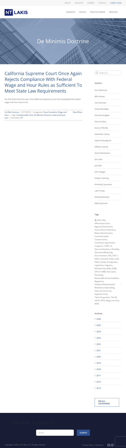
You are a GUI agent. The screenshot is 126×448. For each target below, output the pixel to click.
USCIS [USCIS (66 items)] (97, 300)
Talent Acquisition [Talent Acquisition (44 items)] (102, 297)
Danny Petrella (101, 127)
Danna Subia (100, 121)
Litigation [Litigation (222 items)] (109, 265)
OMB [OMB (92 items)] (103, 271)
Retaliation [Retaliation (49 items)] (99, 287)
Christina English (102, 115)
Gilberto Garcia (101, 146)
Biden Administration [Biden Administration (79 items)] (104, 233)
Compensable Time (25, 115)
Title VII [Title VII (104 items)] (114, 297)
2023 (98, 337)
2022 (98, 344)
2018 (98, 369)
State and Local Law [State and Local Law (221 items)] (103, 291)
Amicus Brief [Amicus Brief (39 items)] (100, 230)
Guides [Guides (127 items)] (103, 262)
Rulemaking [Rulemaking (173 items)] (110, 287)
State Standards (50, 112)
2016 (98, 381)
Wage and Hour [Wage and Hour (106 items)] (112, 300)
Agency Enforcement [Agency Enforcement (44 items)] (103, 226)
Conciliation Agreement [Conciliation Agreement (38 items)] (105, 242)
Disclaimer (99, 445)
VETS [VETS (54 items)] (103, 300)
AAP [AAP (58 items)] (99, 220)
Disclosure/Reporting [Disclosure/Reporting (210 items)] (104, 252)
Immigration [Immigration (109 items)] (112, 262)
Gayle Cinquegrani (103, 140)
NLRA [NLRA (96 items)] (108, 268)
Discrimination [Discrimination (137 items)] (101, 255)
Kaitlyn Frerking (102, 178)
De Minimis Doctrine (42, 115)
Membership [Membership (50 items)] (100, 268)
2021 (98, 350)
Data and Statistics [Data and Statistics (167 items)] (103, 249)
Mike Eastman (13, 112)
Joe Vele (98, 165)
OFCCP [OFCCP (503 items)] (97, 271)
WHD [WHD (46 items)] (97, 303)
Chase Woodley (102, 109)
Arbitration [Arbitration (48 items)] (111, 230)
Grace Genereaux (102, 153)
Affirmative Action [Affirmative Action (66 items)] (102, 223)
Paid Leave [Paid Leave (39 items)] (111, 271)
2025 (98, 325)
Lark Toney (100, 190)
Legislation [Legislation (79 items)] (99, 265)
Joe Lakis (98, 159)
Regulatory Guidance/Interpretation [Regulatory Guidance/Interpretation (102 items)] (105, 283)
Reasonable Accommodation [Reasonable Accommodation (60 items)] (107, 278)
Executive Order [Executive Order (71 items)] (107, 258)
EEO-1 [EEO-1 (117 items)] (115, 255)
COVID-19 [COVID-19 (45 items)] (108, 246)
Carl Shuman (100, 102)
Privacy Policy (88, 445)
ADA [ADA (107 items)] (104, 220)
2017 (98, 375)
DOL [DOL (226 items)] (110, 255)
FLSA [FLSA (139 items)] (117, 258)
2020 (98, 356)
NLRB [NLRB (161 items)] (114, 268)
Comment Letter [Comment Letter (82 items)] (102, 236)
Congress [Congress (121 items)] (99, 246)
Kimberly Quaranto (103, 184)
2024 (98, 331)
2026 (98, 319)
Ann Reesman (101, 90)
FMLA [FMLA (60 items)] (97, 262)
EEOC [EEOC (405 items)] (97, 258)
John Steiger (100, 171)
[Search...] (108, 73)
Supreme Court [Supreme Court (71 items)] (101, 294)
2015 (98, 388)
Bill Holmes (100, 96)
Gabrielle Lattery (102, 134)
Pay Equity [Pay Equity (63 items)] (99, 275)
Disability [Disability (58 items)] (115, 249)
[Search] (97, 73)
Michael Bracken (102, 197)
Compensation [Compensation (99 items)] (101, 239)
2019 (98, 363)
